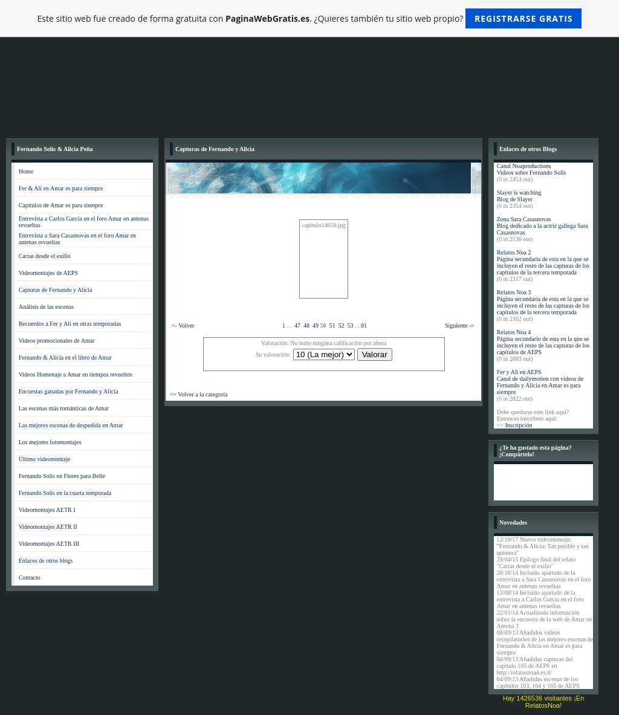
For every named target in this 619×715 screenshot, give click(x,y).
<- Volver (183, 325)
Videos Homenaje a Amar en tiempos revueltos (75, 374)
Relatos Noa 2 (514, 252)
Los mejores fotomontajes (50, 442)
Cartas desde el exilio (45, 256)
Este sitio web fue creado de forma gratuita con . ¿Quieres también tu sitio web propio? (309, 18)
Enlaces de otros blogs (46, 560)
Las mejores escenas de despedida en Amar (71, 425)
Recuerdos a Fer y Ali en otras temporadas (70, 323)
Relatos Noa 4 (514, 332)
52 (341, 325)
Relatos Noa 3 (514, 292)
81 (364, 325)
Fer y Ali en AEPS (519, 372)
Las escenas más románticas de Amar (64, 408)
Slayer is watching (519, 192)
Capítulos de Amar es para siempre (61, 205)
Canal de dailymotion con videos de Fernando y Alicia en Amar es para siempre (540, 385)
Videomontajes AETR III (49, 543)
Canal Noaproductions (524, 166)
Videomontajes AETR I (47, 509)
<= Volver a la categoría (199, 394)
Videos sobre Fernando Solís (531, 172)
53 (350, 325)
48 (306, 325)
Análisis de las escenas (46, 306)
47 (297, 325)
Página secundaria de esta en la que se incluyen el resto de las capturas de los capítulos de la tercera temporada (543, 266)
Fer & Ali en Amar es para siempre (61, 188)
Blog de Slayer (515, 199)
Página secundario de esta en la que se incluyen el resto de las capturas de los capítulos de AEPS (543, 345)
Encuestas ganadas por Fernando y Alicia (68, 391)
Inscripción (518, 425)
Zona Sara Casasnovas (524, 219)
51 (332, 325)
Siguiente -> (460, 325)
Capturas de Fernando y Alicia (55, 289)
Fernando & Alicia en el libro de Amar (65, 357)
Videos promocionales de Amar (57, 340)
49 (316, 325)
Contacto (30, 577)
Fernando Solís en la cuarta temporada (65, 493)
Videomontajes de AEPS (48, 273)
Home (26, 171)
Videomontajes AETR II (48, 526)
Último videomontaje (44, 459)
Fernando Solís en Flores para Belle (62, 476)
